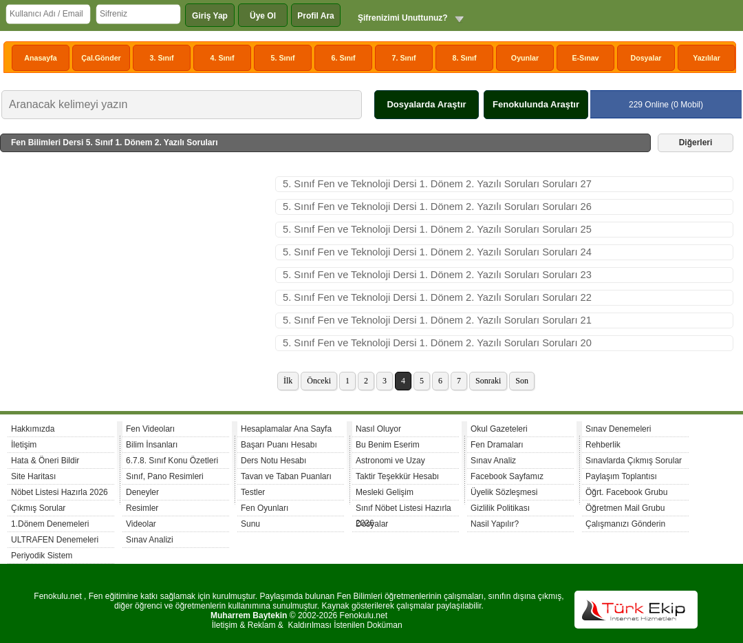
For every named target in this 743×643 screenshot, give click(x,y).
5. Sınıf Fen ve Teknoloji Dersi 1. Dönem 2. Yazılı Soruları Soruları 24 (437, 251)
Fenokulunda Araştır (536, 104)
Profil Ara (315, 16)
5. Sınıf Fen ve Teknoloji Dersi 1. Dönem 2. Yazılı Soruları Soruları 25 (437, 229)
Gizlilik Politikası (500, 508)
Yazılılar (706, 58)
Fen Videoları (150, 429)
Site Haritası (33, 476)
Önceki (319, 381)
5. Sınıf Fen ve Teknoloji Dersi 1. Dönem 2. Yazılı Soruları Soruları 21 (437, 320)
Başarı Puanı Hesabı (279, 445)
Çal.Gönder (100, 58)
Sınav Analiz (493, 460)
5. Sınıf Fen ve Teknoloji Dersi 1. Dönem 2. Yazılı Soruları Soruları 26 (437, 206)
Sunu (250, 524)
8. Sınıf (465, 58)
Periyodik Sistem (41, 555)
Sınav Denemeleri (618, 429)
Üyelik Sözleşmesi (504, 492)
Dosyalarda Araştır (426, 104)
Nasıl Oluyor (378, 429)
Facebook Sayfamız (507, 476)
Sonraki (488, 381)
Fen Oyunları (264, 508)
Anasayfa (40, 58)
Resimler (142, 508)
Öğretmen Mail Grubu (625, 508)
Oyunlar (525, 58)
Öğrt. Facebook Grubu (626, 492)
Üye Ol (263, 16)
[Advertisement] (137, 279)
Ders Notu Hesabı (273, 460)
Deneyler (142, 492)
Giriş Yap (210, 16)
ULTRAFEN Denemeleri (54, 540)
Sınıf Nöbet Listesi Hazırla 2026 (403, 509)
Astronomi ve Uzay (390, 460)
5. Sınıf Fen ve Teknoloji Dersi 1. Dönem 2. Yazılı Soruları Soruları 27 (437, 183)
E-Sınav (585, 58)
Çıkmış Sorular (38, 508)
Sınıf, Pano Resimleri (165, 476)
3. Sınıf (162, 58)
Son (521, 381)
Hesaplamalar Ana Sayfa (286, 429)
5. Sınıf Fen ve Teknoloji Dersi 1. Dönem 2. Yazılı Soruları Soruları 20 (437, 342)
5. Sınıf (283, 58)
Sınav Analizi (149, 540)
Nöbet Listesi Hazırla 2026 (59, 492)
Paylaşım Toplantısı (621, 476)
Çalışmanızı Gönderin (625, 524)
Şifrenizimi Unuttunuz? (403, 18)
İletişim (23, 445)
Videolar (141, 524)
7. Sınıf (404, 58)
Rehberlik (603, 445)
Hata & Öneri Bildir (45, 460)
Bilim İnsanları (151, 445)
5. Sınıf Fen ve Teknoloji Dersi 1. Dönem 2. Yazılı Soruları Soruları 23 (437, 274)
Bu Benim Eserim (388, 445)
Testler (253, 492)
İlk (287, 381)
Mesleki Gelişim (384, 492)
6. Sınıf (344, 58)
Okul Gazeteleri (499, 429)
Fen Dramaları (497, 445)
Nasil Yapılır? (495, 524)
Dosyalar (645, 58)
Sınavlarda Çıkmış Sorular (633, 460)
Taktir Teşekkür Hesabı (397, 476)
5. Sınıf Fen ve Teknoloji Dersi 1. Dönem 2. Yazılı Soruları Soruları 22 (437, 297)
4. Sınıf (223, 58)
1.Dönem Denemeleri (50, 524)
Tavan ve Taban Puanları (286, 476)
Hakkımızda (32, 429)
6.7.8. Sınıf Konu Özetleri (172, 460)
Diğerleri (696, 142)
